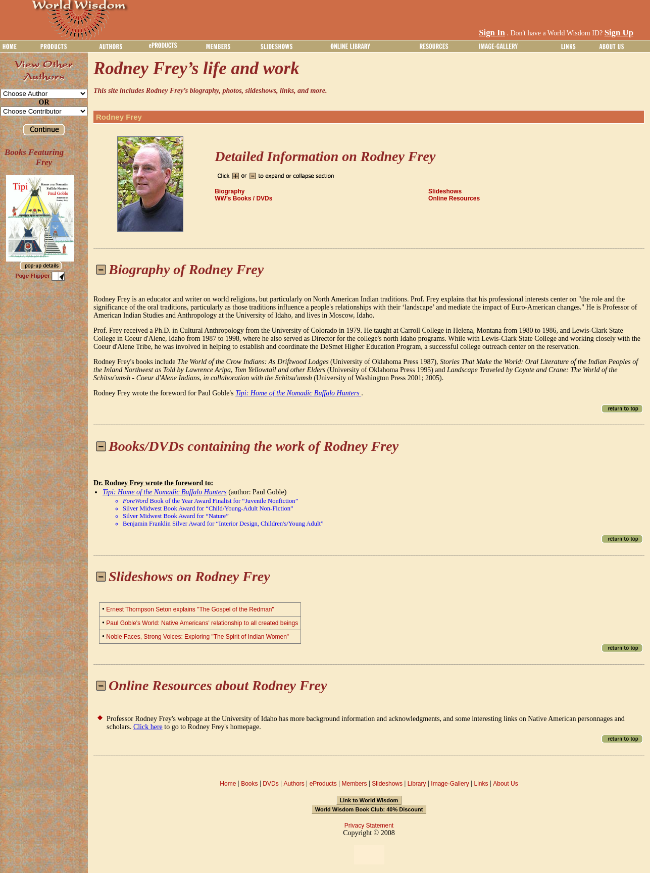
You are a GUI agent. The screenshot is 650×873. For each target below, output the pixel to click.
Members (354, 783)
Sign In (492, 32)
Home (228, 783)
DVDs (270, 783)
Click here (148, 727)
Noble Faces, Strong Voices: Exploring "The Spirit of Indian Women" (197, 636)
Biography (229, 191)
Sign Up (619, 32)
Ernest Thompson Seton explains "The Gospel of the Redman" (190, 609)
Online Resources (454, 198)
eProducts (323, 783)
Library (417, 783)
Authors (293, 783)
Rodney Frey (119, 117)
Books (249, 783)
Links (481, 783)
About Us (505, 783)
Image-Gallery (450, 783)
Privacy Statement (368, 825)
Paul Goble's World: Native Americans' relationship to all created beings (202, 623)
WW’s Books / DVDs (243, 198)
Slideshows (445, 191)
